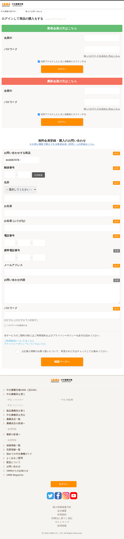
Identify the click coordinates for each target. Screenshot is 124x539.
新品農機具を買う (15, 410)
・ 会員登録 (10, 429)
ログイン (63, 484)
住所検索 (38, 175)
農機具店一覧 (13, 419)
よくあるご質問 (14, 458)
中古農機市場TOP (8, 11)
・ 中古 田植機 (66, 400)
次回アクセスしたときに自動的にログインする (62, 61)
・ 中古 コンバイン (14, 405)
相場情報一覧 (13, 445)
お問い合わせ (13, 466)
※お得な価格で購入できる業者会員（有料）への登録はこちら (62, 144)
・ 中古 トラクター (14, 400)
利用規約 (62, 514)
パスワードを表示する (15, 325)
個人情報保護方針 (62, 507)
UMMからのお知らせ (17, 470)
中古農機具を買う (15, 394)
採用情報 (62, 525)
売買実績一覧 (13, 449)
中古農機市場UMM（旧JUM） (22, 390)
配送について (13, 462)
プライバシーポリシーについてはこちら (25, 343)
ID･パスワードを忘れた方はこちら (102, 56)
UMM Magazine (14, 475)
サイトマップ (62, 522)
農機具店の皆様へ (15, 423)
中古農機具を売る (15, 415)
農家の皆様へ (13, 434)
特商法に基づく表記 (62, 518)
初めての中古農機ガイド (19, 454)
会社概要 (62, 510)
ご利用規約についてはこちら (19, 340)
